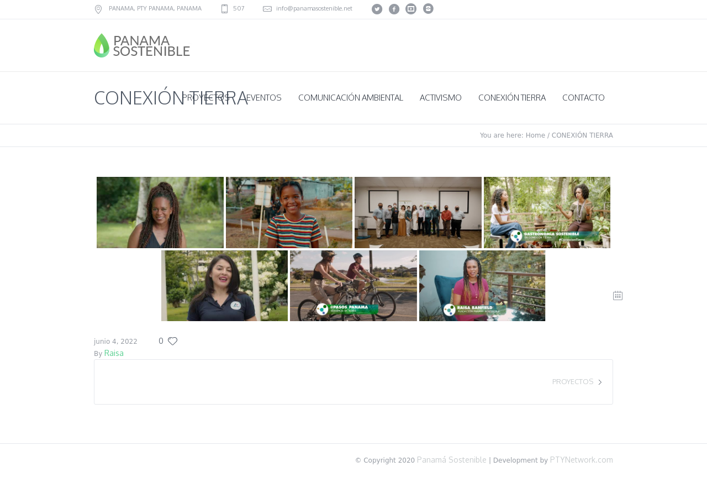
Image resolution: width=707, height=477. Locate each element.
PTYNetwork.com (581, 459)
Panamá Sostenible (451, 459)
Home (535, 135)
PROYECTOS (572, 381)
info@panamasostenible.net (314, 8)
